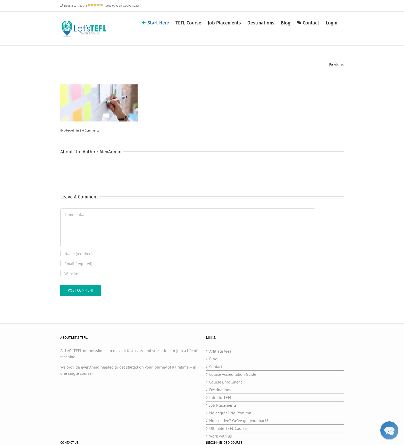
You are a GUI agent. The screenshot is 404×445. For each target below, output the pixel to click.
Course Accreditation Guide (232, 374)
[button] (389, 430)
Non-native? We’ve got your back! (238, 420)
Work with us (220, 436)
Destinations (220, 389)
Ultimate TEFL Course (228, 428)
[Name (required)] (187, 253)
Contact (215, 366)
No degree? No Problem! (230, 412)
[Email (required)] (187, 263)
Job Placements (223, 405)
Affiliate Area (220, 351)
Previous (336, 64)
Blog (213, 358)
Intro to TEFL (220, 397)
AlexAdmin (71, 130)
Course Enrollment (225, 382)
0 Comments (90, 130)
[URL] (187, 273)
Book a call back (72, 5)
